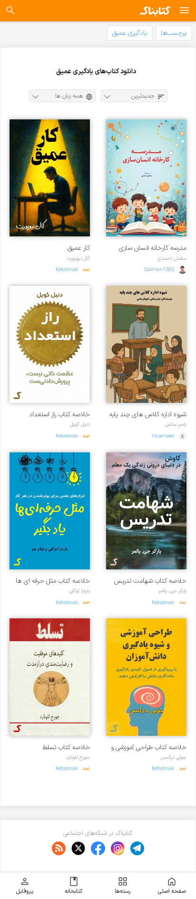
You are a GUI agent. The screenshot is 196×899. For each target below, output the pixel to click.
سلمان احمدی (171, 258)
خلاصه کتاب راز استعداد (59, 415)
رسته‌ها (122, 886)
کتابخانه (73, 886)
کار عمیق (79, 248)
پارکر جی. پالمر (172, 591)
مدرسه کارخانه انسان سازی (152, 248)
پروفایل (24, 886)
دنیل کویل (80, 424)
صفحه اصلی (171, 886)
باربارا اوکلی (79, 591)
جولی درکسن (173, 757)
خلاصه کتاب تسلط (66, 747)
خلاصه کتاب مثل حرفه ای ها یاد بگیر (53, 581)
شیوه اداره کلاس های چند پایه (147, 415)
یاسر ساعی (175, 424)
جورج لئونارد (78, 757)
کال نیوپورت (78, 258)
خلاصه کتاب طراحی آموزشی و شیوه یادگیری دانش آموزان (148, 747)
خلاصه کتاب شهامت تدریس (150, 581)
